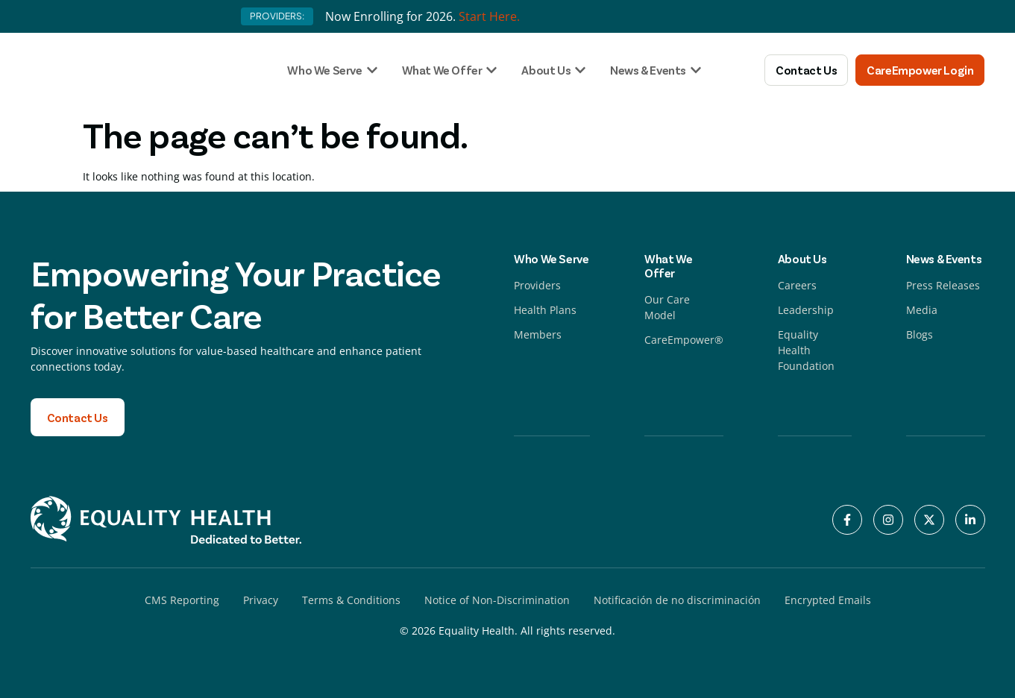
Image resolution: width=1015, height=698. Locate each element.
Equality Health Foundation (806, 350)
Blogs (919, 334)
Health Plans (545, 310)
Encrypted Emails (828, 600)
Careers (797, 285)
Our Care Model (667, 307)
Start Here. (489, 16)
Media (921, 310)
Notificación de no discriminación (677, 600)
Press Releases (943, 285)
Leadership (806, 310)
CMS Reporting (182, 600)
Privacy (260, 600)
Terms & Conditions (351, 600)
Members (538, 334)
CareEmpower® (683, 340)
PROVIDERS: (277, 16)
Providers (537, 285)
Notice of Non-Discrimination (497, 600)
